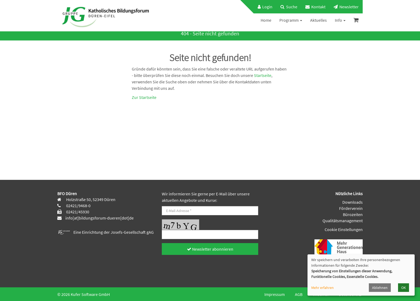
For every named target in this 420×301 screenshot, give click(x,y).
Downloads (352, 202)
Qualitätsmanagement (342, 220)
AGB (298, 294)
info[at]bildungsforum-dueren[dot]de (99, 218)
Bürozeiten (353, 214)
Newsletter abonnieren (210, 249)
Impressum (274, 294)
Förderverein (351, 208)
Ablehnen (380, 287)
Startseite (262, 75)
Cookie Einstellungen (344, 229)
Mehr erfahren (322, 287)
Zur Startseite (144, 97)
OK (403, 287)
